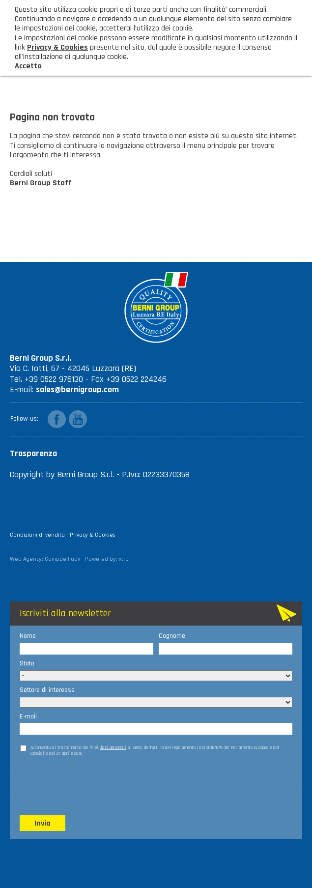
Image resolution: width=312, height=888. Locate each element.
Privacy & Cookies (92, 535)
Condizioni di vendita (37, 535)
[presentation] (94, 785)
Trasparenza (33, 453)
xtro (124, 559)
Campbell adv (62, 559)
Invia (42, 823)
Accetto (28, 66)
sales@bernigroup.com (77, 389)
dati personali (113, 747)
